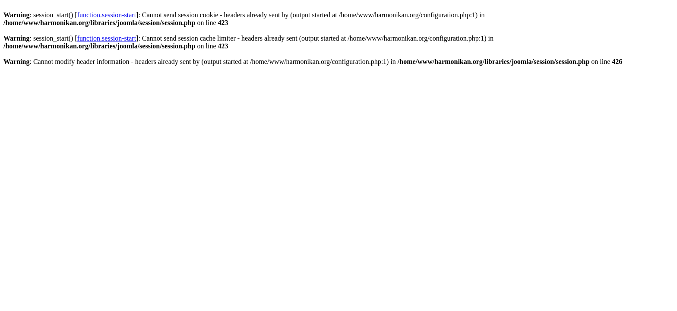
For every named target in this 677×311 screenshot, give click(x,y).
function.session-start (106, 15)
